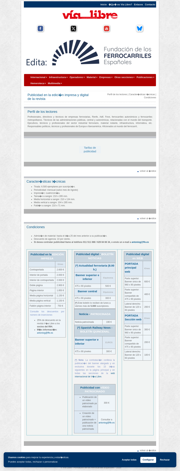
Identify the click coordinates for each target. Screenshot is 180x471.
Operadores (77, 77)
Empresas (106, 77)
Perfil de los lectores (117, 94)
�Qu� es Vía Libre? (120, 4)
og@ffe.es (48, 333)
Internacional (38, 77)
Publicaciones (145, 77)
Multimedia (55, 83)
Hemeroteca (38, 83)
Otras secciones (124, 77)
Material (92, 77)
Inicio (103, 4)
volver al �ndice (148, 171)
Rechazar (165, 460)
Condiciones (150, 97)
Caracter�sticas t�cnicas (142, 94)
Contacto (150, 4)
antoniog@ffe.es (140, 242)
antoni (40, 333)
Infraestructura (58, 77)
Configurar (148, 460)
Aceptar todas (129, 460)
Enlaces (138, 4)
